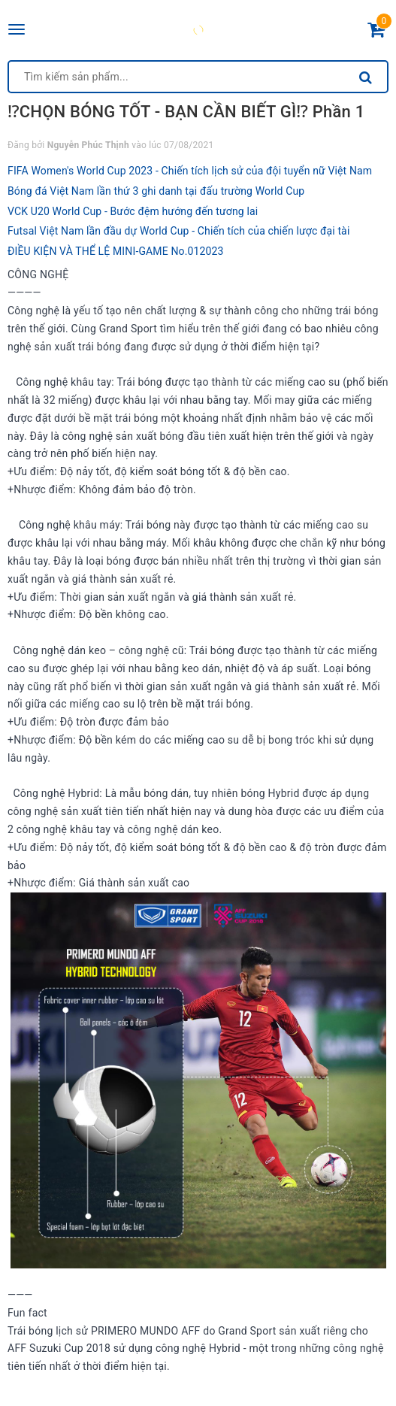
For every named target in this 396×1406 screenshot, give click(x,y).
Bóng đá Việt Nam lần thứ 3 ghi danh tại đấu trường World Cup (156, 191)
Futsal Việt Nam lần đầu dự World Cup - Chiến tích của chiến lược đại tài (178, 231)
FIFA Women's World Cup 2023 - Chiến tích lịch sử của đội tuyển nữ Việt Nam (190, 171)
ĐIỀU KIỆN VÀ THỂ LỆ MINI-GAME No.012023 (116, 251)
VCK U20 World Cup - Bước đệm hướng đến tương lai (133, 211)
